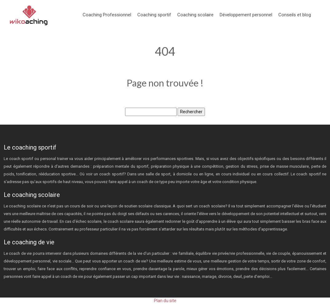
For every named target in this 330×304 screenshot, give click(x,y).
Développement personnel (246, 15)
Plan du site (165, 300)
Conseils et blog (294, 15)
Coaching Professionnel (107, 15)
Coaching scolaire (195, 15)
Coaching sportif (154, 15)
